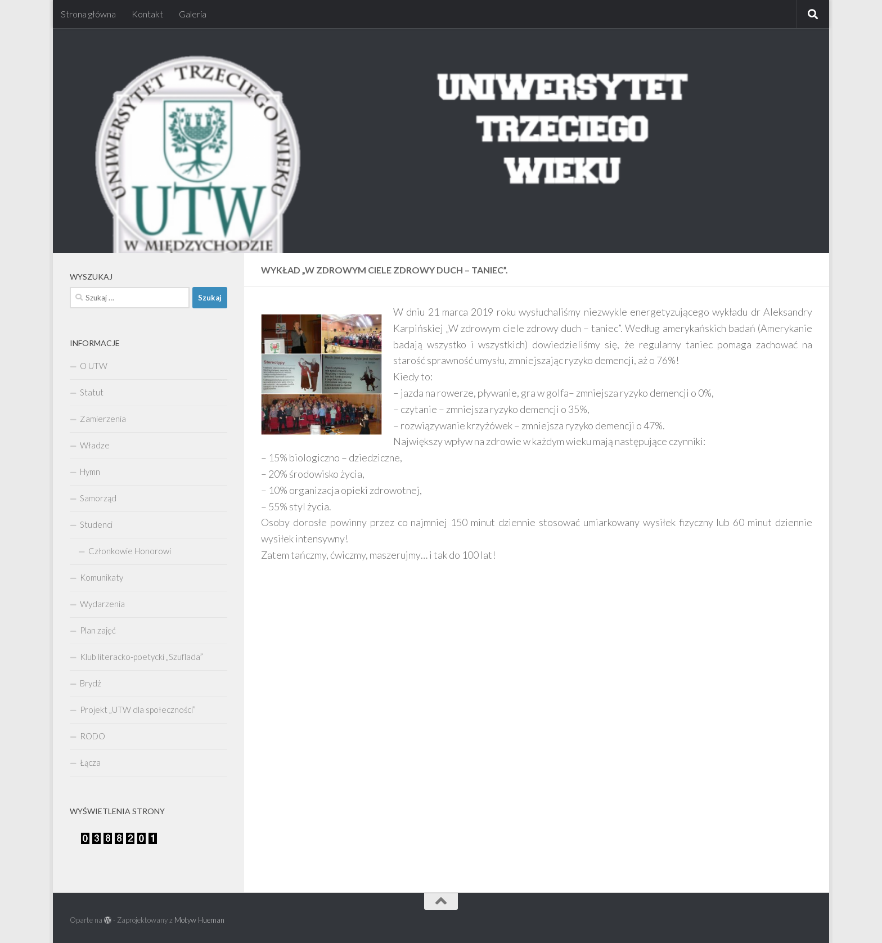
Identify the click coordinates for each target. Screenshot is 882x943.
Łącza (90, 762)
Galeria (192, 13)
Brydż (90, 683)
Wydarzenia (102, 604)
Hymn (90, 471)
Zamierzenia (103, 419)
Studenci (96, 524)
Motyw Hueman (199, 919)
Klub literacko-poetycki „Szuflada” (141, 657)
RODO (92, 736)
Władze (95, 445)
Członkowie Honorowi (129, 551)
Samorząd (98, 498)
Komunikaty (101, 577)
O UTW (93, 366)
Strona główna (88, 13)
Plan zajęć (98, 630)
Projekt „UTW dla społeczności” (138, 709)
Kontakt (147, 13)
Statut (92, 392)
